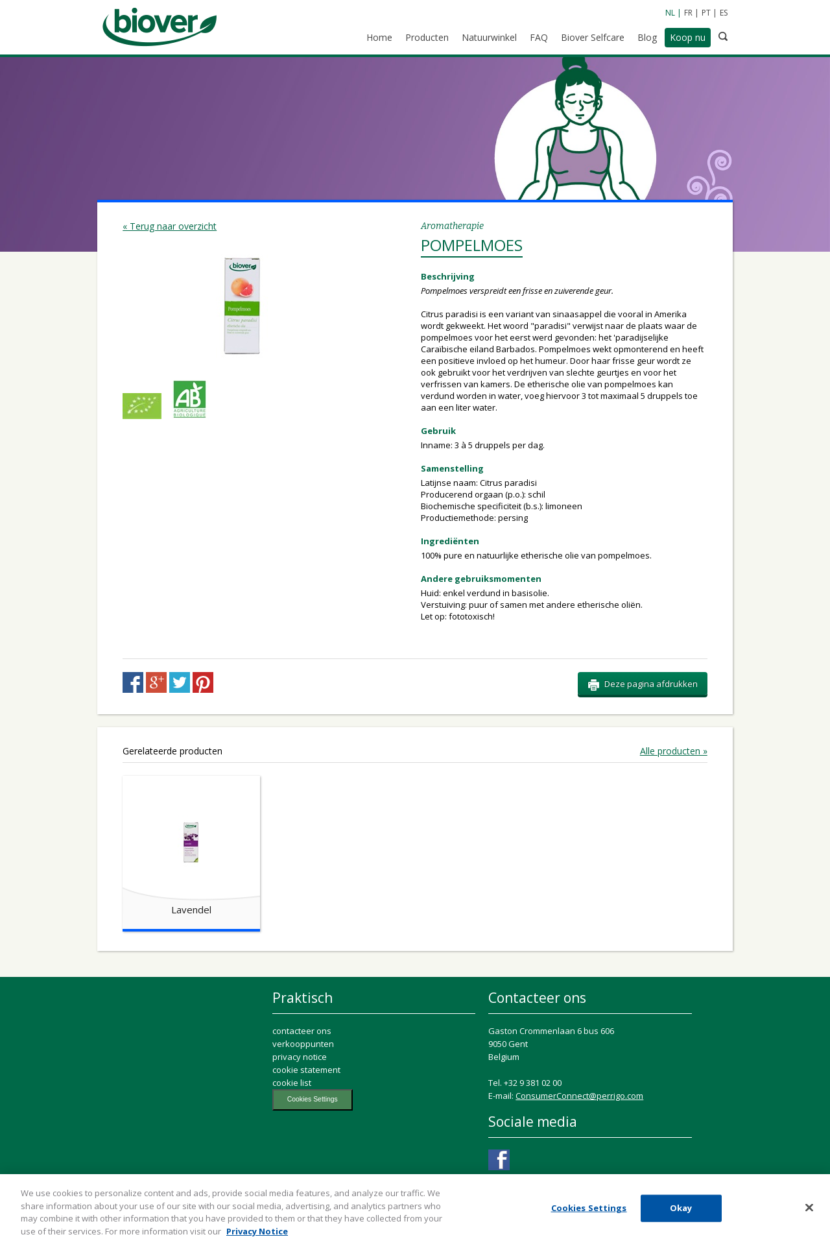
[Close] (809, 1213)
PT (706, 12)
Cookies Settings (312, 1099)
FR (688, 12)
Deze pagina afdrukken (642, 684)
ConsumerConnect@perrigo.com (579, 1095)
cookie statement (306, 1070)
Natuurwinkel (489, 37)
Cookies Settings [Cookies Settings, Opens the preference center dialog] (589, 1214)
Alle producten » (673, 751)
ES (724, 12)
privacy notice (299, 1057)
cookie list (291, 1083)
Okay (681, 1214)
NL (670, 12)
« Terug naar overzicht (170, 226)
